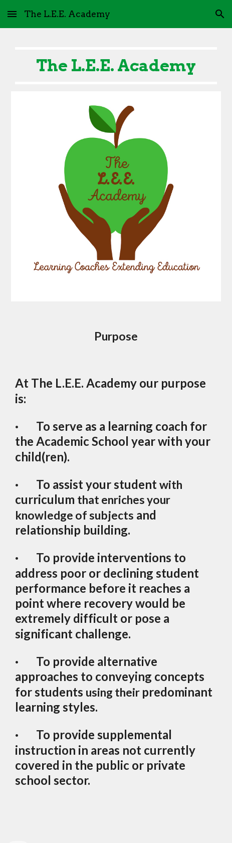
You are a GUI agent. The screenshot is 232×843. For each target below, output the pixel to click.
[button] (12, 14)
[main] (116, 65)
